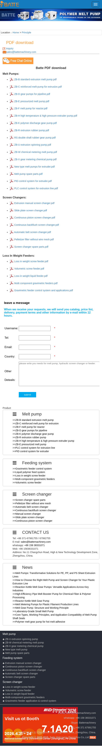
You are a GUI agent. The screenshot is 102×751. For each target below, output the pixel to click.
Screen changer (12, 681)
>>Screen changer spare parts (29, 500)
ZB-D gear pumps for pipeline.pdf (32, 94)
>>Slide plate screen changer (28, 517)
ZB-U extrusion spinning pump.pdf (32, 144)
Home (16, 32)
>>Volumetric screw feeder (27, 482)
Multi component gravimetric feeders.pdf (36, 283)
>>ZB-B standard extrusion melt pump (33, 420)
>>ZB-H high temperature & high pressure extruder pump (43, 440)
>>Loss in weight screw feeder (29, 475)
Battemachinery (87, 722)
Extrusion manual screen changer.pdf (34, 203)
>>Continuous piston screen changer (32, 520)
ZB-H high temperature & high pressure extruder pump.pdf (45, 115)
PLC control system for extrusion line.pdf (36, 188)
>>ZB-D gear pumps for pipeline (30, 430)
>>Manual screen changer (27, 513)
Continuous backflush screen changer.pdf (36, 224)
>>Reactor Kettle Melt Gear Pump (31, 600)
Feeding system (12, 657)
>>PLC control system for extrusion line (34, 447)
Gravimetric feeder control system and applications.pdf (43, 290)
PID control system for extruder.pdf (33, 181)
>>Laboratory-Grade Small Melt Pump (33, 611)
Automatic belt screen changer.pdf (32, 232)
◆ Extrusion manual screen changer (22, 663)
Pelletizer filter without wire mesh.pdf (34, 239)
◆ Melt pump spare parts (16, 653)
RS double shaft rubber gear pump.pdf (35, 137)
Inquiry (9, 48)
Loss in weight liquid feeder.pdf (30, 276)
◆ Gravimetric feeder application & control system (29, 700)
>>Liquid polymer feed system (29, 472)
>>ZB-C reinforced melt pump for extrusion (36, 423)
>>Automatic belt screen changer (30, 506)
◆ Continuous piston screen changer (22, 666)
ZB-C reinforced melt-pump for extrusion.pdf (38, 86)
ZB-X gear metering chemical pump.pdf (35, 159)
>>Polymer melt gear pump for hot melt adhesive (39, 621)
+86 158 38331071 (34, 545)
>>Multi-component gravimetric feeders (34, 479)
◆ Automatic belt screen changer (20, 673)
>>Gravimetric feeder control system (32, 468)
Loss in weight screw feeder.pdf (31, 261)
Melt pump (9, 633)
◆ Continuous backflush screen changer (24, 670)
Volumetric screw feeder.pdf (29, 268)
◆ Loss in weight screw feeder (19, 686)
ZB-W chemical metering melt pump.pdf (35, 152)
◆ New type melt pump (15, 649)
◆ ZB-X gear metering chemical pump (23, 646)
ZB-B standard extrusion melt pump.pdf (35, 79)
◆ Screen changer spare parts (19, 677)
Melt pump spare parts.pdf (28, 174)
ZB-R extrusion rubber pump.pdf (31, 130)
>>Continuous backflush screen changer (34, 510)
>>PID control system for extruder (31, 451)
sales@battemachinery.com (21, 52)
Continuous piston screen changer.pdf (34, 217)
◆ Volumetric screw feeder (17, 690)
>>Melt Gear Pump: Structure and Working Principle (41, 607)
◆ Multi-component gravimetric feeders (23, 697)
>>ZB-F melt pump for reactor (28, 427)
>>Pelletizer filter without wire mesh (32, 503)
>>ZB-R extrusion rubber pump (29, 437)
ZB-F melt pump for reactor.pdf (30, 108)
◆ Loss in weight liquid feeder (19, 693)
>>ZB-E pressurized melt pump (29, 444)
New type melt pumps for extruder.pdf (34, 166)
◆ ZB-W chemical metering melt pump (23, 642)
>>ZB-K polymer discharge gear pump (33, 433)
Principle (26, 32)
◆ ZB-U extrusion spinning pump (20, 639)
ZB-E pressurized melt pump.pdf (31, 101)
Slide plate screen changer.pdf (30, 210)
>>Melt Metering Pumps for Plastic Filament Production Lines (46, 604)
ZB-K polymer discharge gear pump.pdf (35, 123)
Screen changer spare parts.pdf (31, 246)
